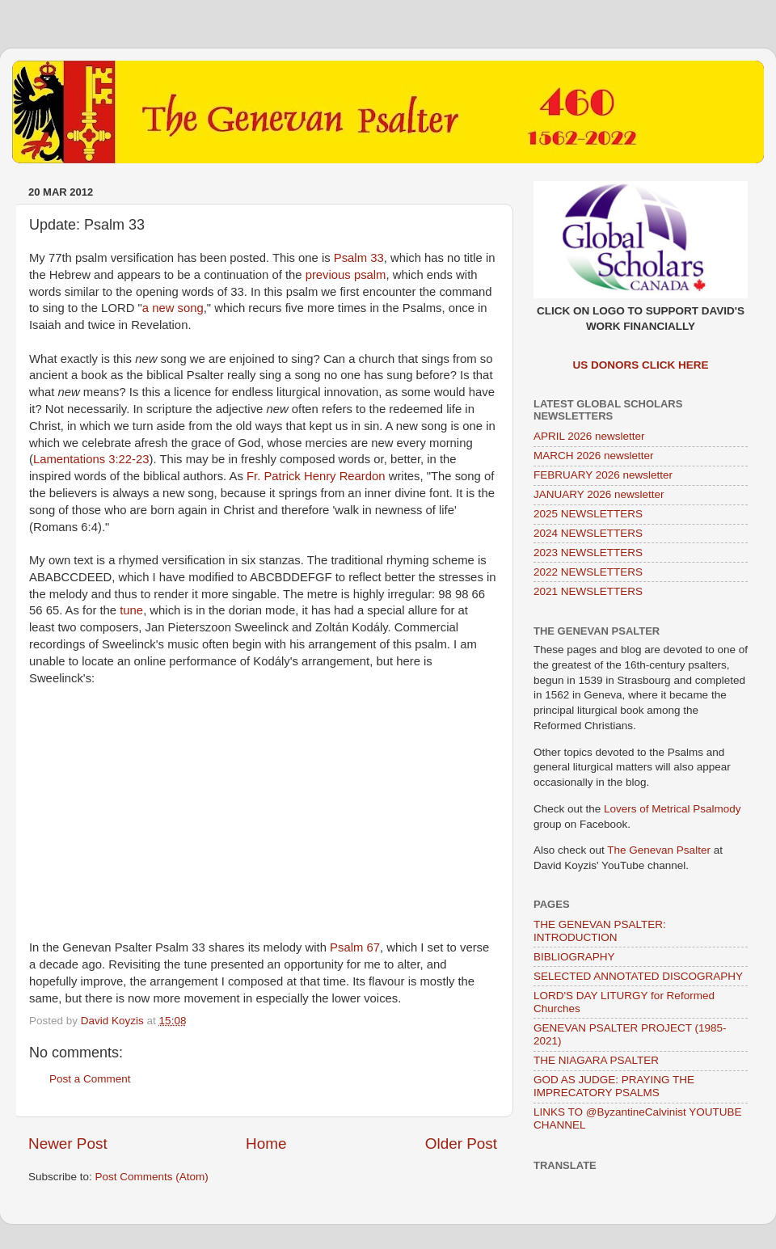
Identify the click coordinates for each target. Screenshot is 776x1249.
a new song (173, 308)
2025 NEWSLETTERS (588, 514)
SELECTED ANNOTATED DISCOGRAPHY (638, 976)
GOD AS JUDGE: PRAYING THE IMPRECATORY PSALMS (614, 1086)
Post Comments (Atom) (152, 1177)
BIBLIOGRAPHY (574, 957)
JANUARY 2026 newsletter (599, 494)
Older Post (461, 1143)
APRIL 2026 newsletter (589, 436)
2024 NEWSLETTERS (588, 533)
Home (266, 1143)
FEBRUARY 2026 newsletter (603, 475)
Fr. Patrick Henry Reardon (316, 476)
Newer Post (68, 1143)
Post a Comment (90, 1079)
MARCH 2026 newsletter (594, 455)
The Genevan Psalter (659, 850)
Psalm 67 (355, 947)
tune (131, 610)
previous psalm (346, 274)
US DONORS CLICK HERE (640, 365)
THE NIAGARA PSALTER (596, 1060)
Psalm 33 (359, 257)
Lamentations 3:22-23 (91, 459)
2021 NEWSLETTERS (588, 591)
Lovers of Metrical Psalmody (672, 809)
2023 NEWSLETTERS (588, 552)
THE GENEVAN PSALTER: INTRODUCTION (600, 930)
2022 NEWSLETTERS (588, 572)
